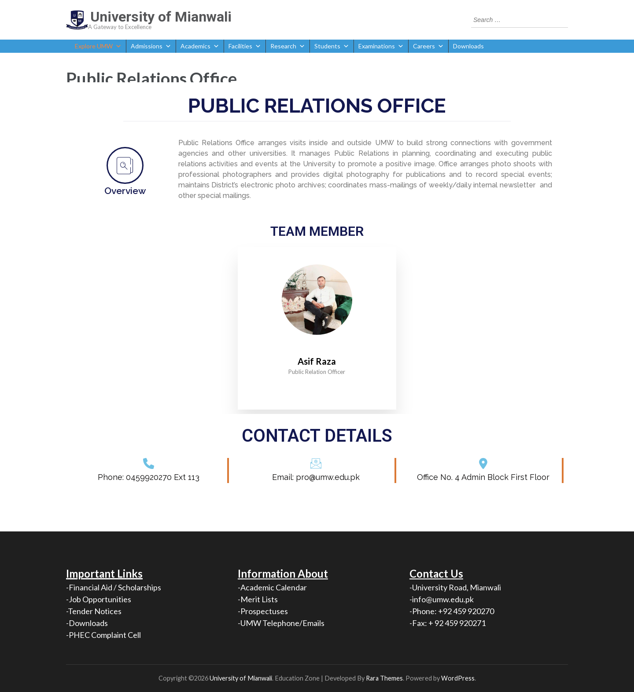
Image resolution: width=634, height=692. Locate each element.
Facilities (245, 46)
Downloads (468, 46)
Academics (200, 46)
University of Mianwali (161, 16)
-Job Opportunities (98, 599)
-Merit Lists (258, 599)
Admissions (151, 46)
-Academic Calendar (272, 587)
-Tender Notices (94, 611)
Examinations (381, 46)
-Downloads (87, 623)
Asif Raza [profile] (317, 361)
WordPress (458, 678)
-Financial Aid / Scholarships (113, 587)
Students (331, 46)
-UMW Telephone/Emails (281, 623)
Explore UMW (98, 46)
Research (287, 46)
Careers (428, 46)
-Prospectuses (263, 611)
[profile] (317, 348)
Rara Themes (384, 678)
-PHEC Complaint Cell (103, 635)
